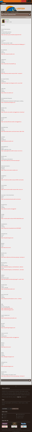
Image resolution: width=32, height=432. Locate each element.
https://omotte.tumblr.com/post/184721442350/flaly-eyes (12, 218)
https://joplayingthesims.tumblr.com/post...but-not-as (11, 150)
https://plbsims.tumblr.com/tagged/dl (8, 208)
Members (4, 414)
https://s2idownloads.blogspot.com (8, 102)
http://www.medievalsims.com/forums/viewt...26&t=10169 (12, 131)
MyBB (6, 429)
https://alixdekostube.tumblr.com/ (8, 289)
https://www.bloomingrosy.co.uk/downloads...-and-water (12, 269)
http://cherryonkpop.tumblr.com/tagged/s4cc (10, 337)
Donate (4, 417)
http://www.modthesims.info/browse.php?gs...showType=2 (13, 257)
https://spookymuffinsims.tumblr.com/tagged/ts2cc (11, 121)
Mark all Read (19, 417)
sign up (19, 397)
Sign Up (29, 1)
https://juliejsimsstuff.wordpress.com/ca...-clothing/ (11, 298)
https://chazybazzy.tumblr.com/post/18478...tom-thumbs (12, 179)
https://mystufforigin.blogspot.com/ (8, 327)
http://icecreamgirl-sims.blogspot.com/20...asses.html (11, 83)
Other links (4, 411)
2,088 (10, 22)
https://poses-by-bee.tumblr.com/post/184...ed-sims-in (12, 189)
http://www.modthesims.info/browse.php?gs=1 (10, 160)
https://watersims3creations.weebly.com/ (9, 170)
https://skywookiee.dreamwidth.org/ (8, 63)
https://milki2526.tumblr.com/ (7, 308)
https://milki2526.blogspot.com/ (7, 309)
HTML (20, 429)
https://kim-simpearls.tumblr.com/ (8, 54)
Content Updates (14, 12)
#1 (30, 17)
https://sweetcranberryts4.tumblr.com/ (9, 318)
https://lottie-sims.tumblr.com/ (7, 92)
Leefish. (17, 429)
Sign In (23, 1)
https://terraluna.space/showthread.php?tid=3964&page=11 (13, 44)
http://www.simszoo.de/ (6, 247)
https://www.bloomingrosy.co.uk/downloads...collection (12, 266)
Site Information (20, 414)
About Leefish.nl (6, 388)
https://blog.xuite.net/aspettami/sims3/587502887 (11, 228)
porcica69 (8, 403)
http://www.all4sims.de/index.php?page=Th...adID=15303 (12, 279)
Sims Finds (6, 12)
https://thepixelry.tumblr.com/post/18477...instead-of (11, 73)
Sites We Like (5, 420)
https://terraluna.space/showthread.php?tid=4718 (11, 34)
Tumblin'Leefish (20, 416)
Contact (4, 416)
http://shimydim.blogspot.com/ (7, 237)
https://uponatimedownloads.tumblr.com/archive (11, 199)
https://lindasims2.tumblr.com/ (7, 141)
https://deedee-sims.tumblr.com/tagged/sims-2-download (12, 112)
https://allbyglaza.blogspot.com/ (7, 356)
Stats (3, 400)
